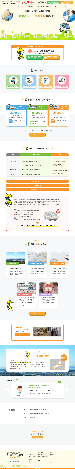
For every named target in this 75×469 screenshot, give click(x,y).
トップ (11, 6)
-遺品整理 (30, 459)
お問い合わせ (52, 452)
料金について (31, 6)
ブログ (51, 456)
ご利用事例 (55, 6)
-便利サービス (31, 461)
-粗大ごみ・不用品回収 (32, 457)
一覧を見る (12, 416)
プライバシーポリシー (54, 459)
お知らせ (52, 454)
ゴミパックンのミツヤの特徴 (43, 6)
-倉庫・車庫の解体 (32, 463)
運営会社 (64, 6)
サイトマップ (52, 462)
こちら (29, 209)
